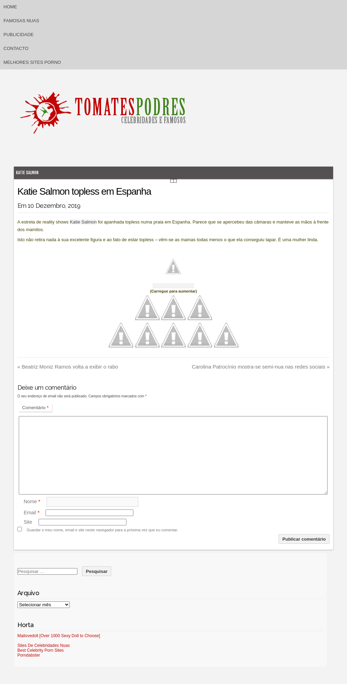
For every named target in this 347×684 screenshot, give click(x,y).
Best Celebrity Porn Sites (40, 650)
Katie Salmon (27, 172)
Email (31, 512)
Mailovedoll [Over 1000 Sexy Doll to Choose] (58, 635)
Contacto (15, 48)
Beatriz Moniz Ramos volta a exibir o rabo (67, 367)
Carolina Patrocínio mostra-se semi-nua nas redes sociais (261, 367)
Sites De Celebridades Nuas (43, 645)
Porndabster (28, 655)
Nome (32, 501)
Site (28, 522)
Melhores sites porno (32, 62)
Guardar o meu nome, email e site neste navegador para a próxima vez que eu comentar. (102, 530)
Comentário (35, 407)
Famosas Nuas (21, 20)
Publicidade (18, 34)
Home (10, 6)
